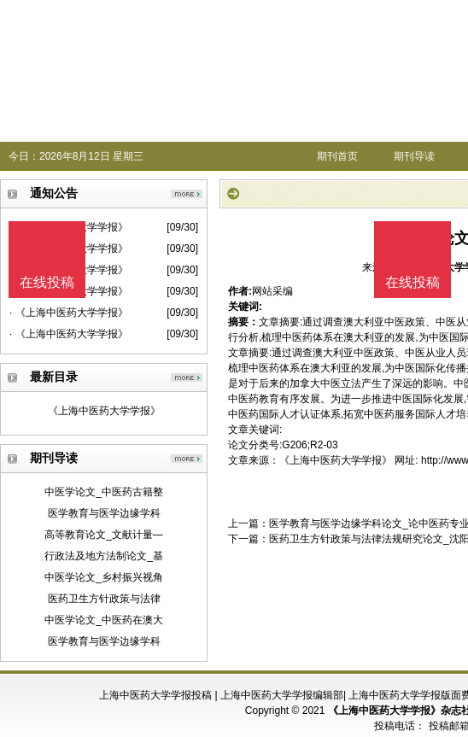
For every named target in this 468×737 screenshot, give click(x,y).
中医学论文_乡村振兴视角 (103, 577)
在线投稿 (412, 282)
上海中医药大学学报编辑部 (281, 695)
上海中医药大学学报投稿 (155, 695)
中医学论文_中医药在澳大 (103, 620)
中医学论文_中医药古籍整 (103, 492)
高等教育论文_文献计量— (103, 535)
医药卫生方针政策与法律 (104, 599)
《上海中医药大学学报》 (104, 411)
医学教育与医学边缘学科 (104, 513)
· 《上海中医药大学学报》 (68, 313)
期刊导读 (414, 156)
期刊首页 (337, 156)
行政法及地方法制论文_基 (103, 556)
